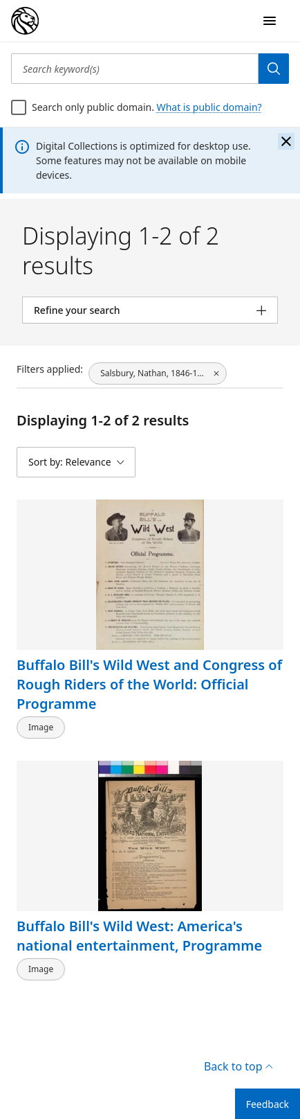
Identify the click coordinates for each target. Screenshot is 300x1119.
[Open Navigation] (269, 21)
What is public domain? (209, 107)
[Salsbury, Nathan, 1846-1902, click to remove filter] (157, 373)
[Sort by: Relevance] (76, 462)
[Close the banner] (286, 141)
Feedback (267, 1104)
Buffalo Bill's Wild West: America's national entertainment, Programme (139, 936)
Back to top (238, 1066)
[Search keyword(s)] (135, 68)
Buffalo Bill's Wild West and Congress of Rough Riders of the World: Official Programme (149, 684)
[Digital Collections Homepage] (25, 21)
